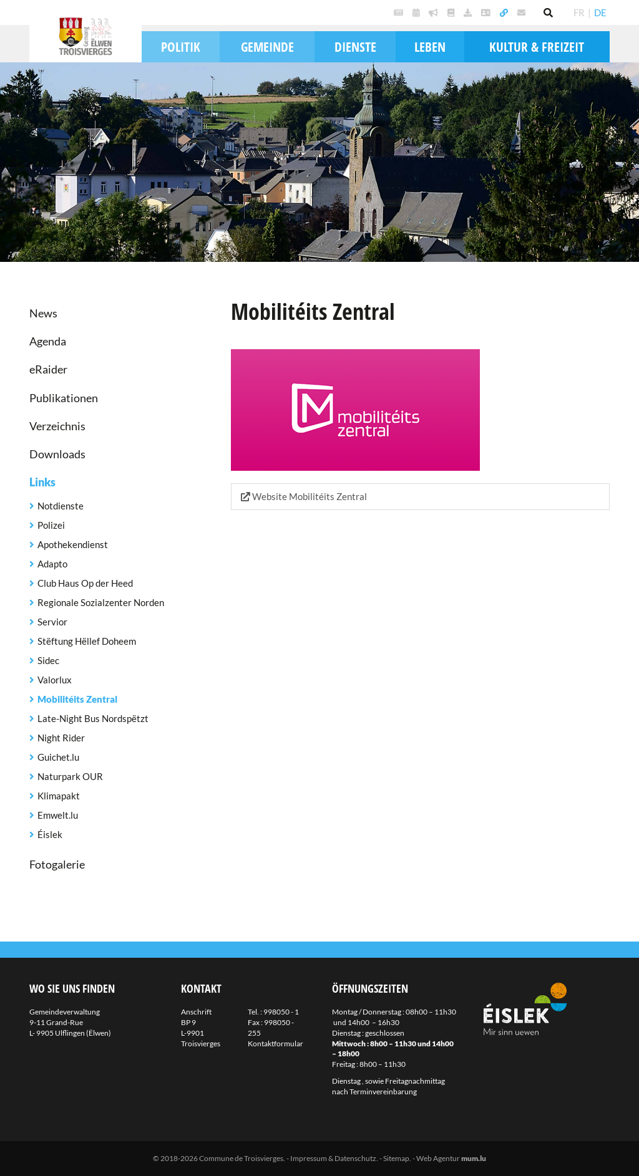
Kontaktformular (275, 1043)
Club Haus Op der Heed (85, 583)
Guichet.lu (58, 757)
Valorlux (54, 679)
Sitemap (396, 1158)
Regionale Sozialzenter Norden (100, 602)
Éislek (49, 834)
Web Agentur (438, 1158)
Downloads (57, 454)
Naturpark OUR (70, 776)
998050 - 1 (281, 1011)
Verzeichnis (57, 426)
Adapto (52, 563)
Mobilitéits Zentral (77, 699)
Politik (180, 46)
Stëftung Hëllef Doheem (86, 641)
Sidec (48, 660)
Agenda (47, 341)
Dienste (355, 46)
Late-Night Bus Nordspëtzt (93, 718)
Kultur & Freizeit (536, 46)
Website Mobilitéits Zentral (304, 496)
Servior (52, 621)
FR (579, 12)
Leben (430, 46)
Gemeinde (267, 46)
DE (600, 12)
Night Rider (61, 737)
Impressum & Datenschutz (333, 1158)
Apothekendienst (72, 544)
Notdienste (60, 505)
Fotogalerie (57, 864)
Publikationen (63, 398)
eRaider (48, 369)
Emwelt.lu (57, 815)
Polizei (51, 525)
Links (42, 482)
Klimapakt (58, 795)
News (43, 313)
